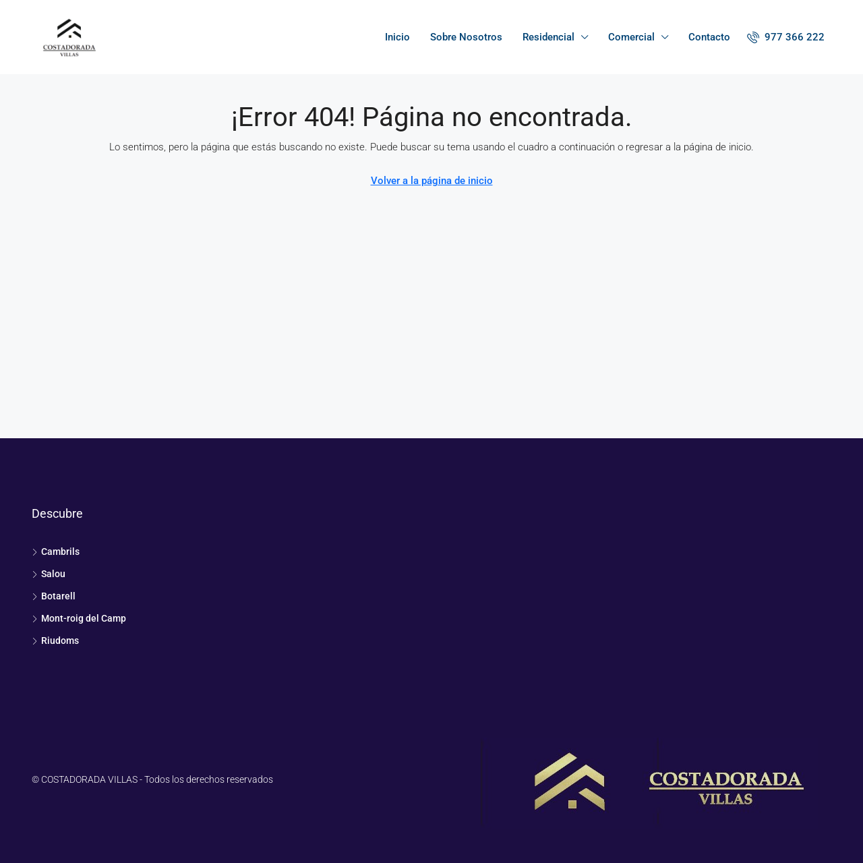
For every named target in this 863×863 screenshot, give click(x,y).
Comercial (631, 37)
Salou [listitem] (48, 573)
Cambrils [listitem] (56, 551)
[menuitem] (785, 37)
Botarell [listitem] (54, 596)
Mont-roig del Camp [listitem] (79, 618)
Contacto (709, 37)
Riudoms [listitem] (55, 640)
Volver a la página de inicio (432, 181)
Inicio (397, 37)
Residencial (548, 37)
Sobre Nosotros (466, 37)
